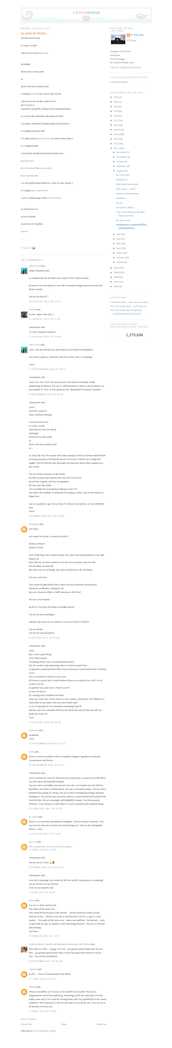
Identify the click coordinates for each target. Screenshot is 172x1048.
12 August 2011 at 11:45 (44, 319)
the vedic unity (123, 175)
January (120, 262)
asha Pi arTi (34, 265)
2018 (116, 115)
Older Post (102, 1024)
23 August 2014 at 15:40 (45, 336)
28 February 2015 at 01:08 (46, 516)
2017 (116, 120)
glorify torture (43, 138)
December (122, 152)
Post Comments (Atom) (45, 1030)
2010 (116, 267)
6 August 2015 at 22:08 (44, 637)
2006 (116, 286)
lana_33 (32, 841)
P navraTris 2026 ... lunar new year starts (129, 302)
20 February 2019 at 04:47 (46, 867)
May (119, 243)
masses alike (44, 168)
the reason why (123, 220)
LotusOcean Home (119, 82)
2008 (116, 277)
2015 (116, 129)
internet (24, 231)
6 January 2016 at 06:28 (45, 722)
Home (64, 1024)
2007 (116, 281)
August (120, 170)
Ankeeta (33, 969)
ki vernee (33, 816)
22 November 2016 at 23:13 (47, 743)
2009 (116, 272)
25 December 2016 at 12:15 (47, 765)
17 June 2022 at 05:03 (43, 978)
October (121, 161)
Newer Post (26, 1024)
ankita (32, 900)
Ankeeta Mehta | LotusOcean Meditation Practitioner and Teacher (59, 944)
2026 (116, 97)
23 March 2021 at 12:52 (44, 936)
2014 (116, 134)
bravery (119, 202)
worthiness (121, 198)
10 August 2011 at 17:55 (45, 301)
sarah (31, 751)
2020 (116, 106)
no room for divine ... (35, 33)
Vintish (32, 309)
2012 (116, 143)
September (122, 166)
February (121, 257)
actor (34, 93)
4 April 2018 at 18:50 (42, 849)
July (119, 234)
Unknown (33, 730)
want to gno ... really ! (126, 188)
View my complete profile (125, 68)
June (119, 238)
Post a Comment (28, 1019)
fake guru (29, 160)
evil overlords (53, 198)
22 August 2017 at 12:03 (45, 833)
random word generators (127, 193)
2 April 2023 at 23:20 (42, 1011)
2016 (116, 125)
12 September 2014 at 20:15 (47, 369)
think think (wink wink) (127, 184)
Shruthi (32, 986)
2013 (116, 139)
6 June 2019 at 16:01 (42, 892)
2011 (116, 148)
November (122, 156)
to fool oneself (29, 168)
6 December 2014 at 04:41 (46, 394)
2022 (116, 101)
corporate (29, 175)
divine (45, 53)
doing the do (121, 179)
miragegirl (34, 524)
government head (40, 190)
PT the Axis (137, 35)
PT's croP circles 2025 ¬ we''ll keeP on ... (129, 306)
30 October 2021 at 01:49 (45, 961)
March (120, 252)
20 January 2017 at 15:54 (45, 808)
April (119, 248)
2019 (116, 111)
